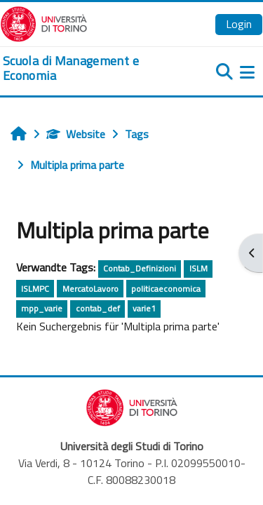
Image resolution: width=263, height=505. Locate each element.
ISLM (198, 268)
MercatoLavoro (90, 288)
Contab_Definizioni (139, 268)
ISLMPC (35, 288)
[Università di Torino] (44, 22)
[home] (88, 68)
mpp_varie (41, 308)
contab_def (98, 308)
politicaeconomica (166, 288)
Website (75, 134)
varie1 (144, 308)
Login (239, 23)
